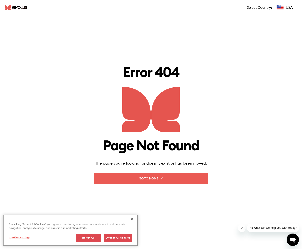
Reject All (88, 238)
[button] (284, 7)
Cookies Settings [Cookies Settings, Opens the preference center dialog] (19, 237)
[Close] (132, 219)
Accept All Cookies (118, 238)
